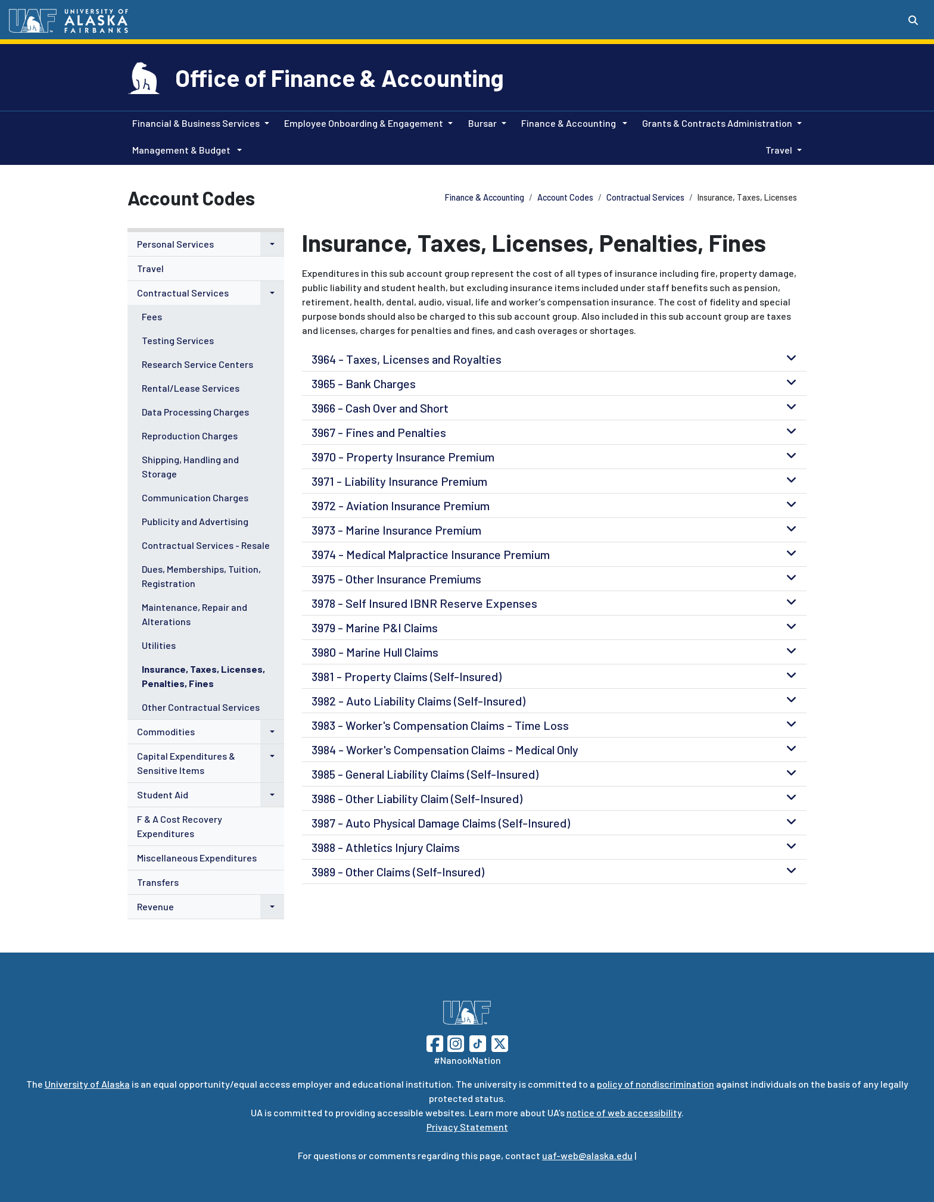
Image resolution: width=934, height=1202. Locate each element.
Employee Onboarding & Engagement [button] (363, 123)
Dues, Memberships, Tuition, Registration (201, 576)
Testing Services (178, 340)
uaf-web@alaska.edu (587, 1155)
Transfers (158, 882)
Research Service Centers (197, 364)
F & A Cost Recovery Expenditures (179, 826)
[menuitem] (205, 244)
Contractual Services (645, 197)
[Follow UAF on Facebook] (434, 1042)
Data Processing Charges (195, 411)
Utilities (159, 645)
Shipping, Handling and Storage (190, 466)
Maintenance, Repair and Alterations (194, 614)
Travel (150, 268)
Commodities (166, 731)
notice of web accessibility (623, 1112)
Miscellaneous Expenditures (197, 857)
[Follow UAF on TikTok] (478, 1042)
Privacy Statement (467, 1126)
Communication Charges (195, 497)
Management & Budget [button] (182, 149)
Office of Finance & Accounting (339, 77)
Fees (152, 316)
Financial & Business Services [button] (196, 123)
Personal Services (175, 243)
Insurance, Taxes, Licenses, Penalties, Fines (203, 676)
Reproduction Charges (190, 435)
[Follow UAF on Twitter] (499, 1042)
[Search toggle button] (913, 20)
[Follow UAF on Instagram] (454, 1042)
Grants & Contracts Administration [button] (717, 123)
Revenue (155, 906)
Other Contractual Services (201, 707)
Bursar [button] (482, 123)
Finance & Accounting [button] (569, 123)
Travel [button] (778, 149)
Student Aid (162, 794)
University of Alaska (87, 1083)
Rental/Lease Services (190, 388)
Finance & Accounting (484, 197)
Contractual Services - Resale (206, 545)
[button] (272, 244)
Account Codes (565, 197)
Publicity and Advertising (195, 521)
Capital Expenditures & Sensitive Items (186, 763)
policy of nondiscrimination (655, 1083)
